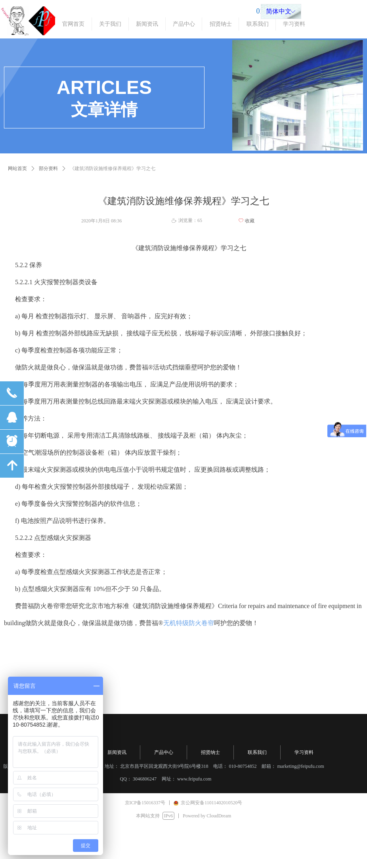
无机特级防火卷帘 (188, 623)
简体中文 (278, 11)
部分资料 (48, 168)
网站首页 (17, 168)
